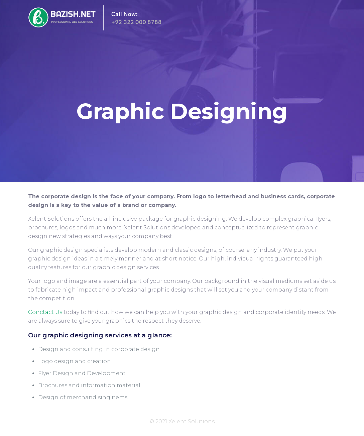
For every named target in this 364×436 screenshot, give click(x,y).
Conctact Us (45, 312)
